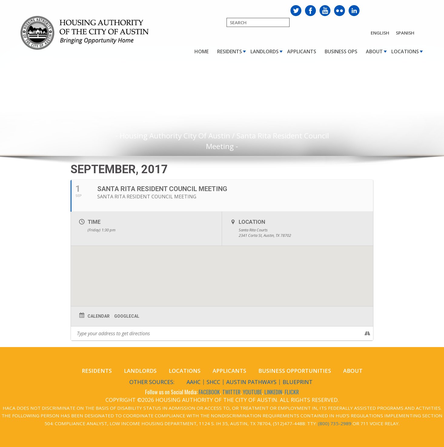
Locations (405, 51)
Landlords (264, 51)
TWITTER (231, 392)
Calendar (99, 316)
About (374, 51)
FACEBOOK (209, 392)
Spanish (405, 33)
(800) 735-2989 (334, 423)
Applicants (301, 51)
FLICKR (292, 392)
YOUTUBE (252, 392)
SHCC (213, 382)
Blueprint (298, 382)
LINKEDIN (273, 392)
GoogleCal (126, 316)
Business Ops (341, 51)
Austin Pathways (251, 382)
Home (201, 51)
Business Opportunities (294, 370)
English (380, 33)
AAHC (193, 382)
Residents (229, 51)
